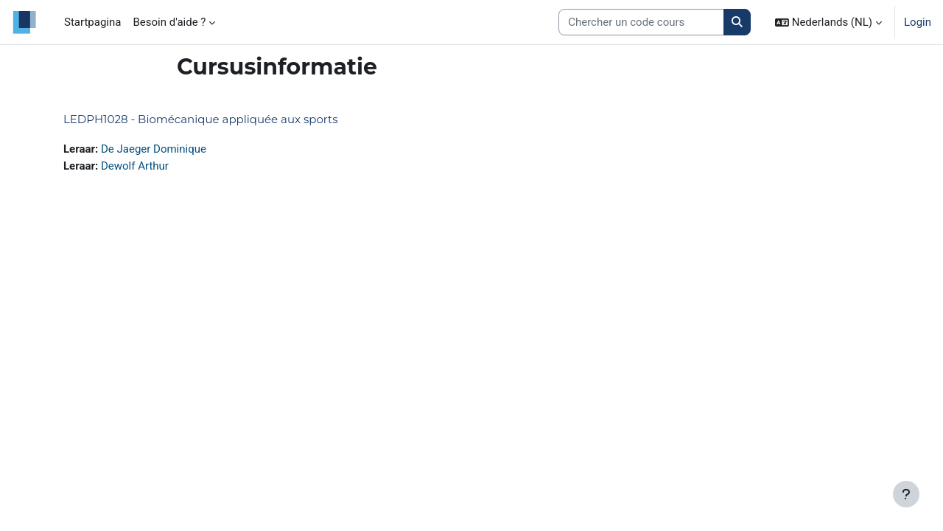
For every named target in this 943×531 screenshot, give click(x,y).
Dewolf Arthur (135, 166)
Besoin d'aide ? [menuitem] (169, 22)
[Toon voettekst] (906, 494)
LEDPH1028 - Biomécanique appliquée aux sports (200, 119)
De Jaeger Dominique (153, 149)
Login (917, 22)
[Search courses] (641, 22)
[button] (828, 22)
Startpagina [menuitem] (92, 22)
